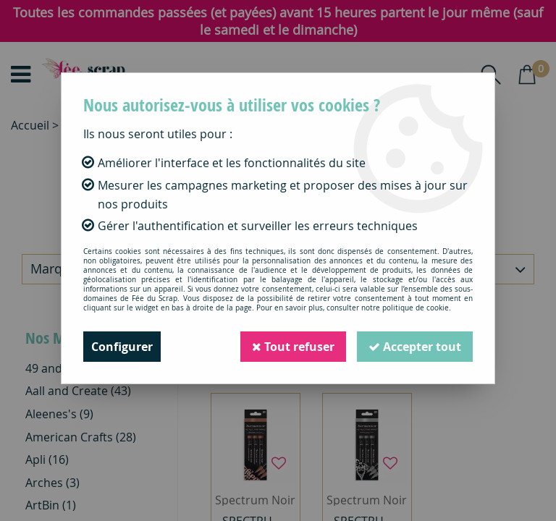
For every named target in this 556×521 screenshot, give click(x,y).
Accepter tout (414, 347)
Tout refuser (293, 347)
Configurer (122, 347)
